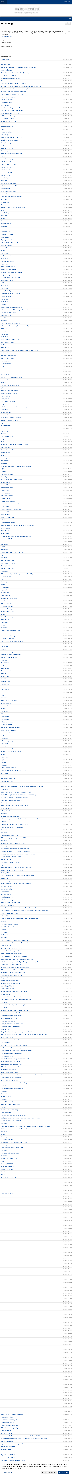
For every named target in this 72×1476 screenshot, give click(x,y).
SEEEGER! (3, 331)
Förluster (3, 601)
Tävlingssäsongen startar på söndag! (11, 857)
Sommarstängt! (5, 59)
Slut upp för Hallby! (6, 132)
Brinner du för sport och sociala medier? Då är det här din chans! (19, 919)
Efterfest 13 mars (6, 248)
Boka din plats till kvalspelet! (9, 186)
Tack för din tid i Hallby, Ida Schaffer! (11, 377)
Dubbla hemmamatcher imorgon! (10, 727)
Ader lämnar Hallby (6, 889)
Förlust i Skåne (5, 485)
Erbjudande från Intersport (8, 730)
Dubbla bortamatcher (7, 487)
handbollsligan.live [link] (6, 36)
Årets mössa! (4, 773)
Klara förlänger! (5, 237)
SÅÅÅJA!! (3, 1086)
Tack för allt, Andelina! (7, 100)
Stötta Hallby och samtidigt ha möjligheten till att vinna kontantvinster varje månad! (24, 910)
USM (2, 714)
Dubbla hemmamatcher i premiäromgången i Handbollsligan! (18, 67)
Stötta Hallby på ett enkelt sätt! (9, 242)
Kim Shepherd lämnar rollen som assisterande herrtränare (18, 854)
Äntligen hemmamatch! (7, 517)
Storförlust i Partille (6, 256)
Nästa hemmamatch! (7, 280)
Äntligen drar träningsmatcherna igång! (12, 870)
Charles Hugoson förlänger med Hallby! (12, 94)
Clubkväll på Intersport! (7, 1422)
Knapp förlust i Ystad (7, 781)
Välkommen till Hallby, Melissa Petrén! (12, 1088)
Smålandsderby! (5, 498)
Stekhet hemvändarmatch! (8, 501)
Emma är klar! (5, 105)
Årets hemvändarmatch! (8, 1139)
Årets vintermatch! (6, 1112)
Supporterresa (5, 684)
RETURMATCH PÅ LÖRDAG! (8, 768)
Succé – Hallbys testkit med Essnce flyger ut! (13, 770)
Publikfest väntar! (6, 547)
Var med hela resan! (6, 102)
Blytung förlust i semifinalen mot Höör (12, 1024)
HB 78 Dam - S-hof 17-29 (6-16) (9, 1110)
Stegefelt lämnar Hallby (7, 1102)
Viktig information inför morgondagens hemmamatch (16, 536)
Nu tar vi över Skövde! (7, 1037)
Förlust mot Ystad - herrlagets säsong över (13, 972)
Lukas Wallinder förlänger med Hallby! (12, 951)
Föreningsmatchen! (6, 1096)
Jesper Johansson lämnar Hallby (10, 339)
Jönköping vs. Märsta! (7, 1169)
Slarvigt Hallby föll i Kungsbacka (10, 1153)
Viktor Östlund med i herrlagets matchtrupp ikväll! (15, 1059)
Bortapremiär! (5, 711)
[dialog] (36, 1468)
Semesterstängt (5, 881)
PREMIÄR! (3, 762)
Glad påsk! (4, 937)
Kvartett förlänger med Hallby (9, 913)
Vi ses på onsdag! (6, 143)
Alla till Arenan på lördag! (8, 636)
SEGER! (3, 145)
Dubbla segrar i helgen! (7, 1441)
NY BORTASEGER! (6, 703)
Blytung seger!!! (5, 399)
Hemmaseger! (5, 205)
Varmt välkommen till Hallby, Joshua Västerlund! (14, 956)
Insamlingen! (4, 932)
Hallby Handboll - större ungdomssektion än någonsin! (16, 326)
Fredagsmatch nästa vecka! (9, 598)
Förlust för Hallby (6, 679)
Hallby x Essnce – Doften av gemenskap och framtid (16, 792)
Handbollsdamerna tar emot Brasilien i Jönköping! (15, 73)
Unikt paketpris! (5, 878)
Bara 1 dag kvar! (5, 458)
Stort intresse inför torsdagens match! (12, 641)
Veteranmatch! (5, 304)
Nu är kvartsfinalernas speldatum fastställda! (14, 991)
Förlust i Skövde (5, 194)
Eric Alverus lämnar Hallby (8, 183)
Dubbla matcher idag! (7, 603)
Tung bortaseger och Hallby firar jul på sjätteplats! (15, 1142)
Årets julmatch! (5, 506)
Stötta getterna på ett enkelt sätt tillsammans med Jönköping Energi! (20, 350)
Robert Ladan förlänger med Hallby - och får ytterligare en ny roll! (19, 962)
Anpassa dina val (7, 1472)
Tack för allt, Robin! (6, 172)
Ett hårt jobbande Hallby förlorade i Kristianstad (14, 1129)
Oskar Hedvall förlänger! (8, 267)
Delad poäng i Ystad (6, 315)
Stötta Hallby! (4, 622)
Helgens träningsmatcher (8, 1447)
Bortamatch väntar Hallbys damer (10, 385)
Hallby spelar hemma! (7, 148)
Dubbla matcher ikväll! (7, 722)
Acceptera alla (63, 1472)
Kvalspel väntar (5, 188)
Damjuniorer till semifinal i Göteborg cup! (12, 1414)
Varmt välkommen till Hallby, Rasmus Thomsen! (14, 940)
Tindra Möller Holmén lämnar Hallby (11, 417)
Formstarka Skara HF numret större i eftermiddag (15, 1010)
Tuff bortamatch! (5, 681)
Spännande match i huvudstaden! (10, 277)
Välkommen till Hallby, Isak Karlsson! (11, 1053)
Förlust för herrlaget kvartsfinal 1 (10, 983)
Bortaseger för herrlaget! (8, 1193)
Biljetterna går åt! (6, 364)
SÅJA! (2, 129)
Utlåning (3, 434)
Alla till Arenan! (5, 644)
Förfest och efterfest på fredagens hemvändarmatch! (16, 466)
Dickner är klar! (5, 124)
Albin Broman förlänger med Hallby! (11, 964)
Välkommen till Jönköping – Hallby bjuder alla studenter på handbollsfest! (22, 819)
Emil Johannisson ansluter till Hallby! (11, 78)
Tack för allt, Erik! (5, 170)
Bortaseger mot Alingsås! (8, 1021)
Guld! (2, 81)
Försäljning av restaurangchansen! (11, 654)
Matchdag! (7, 23)
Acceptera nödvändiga (49, 1472)
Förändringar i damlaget (8, 477)
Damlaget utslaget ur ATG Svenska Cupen (13, 827)
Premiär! (3, 746)
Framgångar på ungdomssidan (10, 140)
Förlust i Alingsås (5, 482)
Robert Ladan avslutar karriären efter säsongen (15, 407)
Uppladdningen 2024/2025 (8, 1455)
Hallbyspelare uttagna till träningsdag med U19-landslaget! (18, 574)
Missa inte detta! (5, 396)
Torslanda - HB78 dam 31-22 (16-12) (11, 1048)
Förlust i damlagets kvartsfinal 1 (10, 980)
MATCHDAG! (4, 258)
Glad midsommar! (6, 62)
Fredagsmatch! (5, 593)
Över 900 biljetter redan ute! (9, 657)
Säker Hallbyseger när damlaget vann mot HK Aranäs (16, 1051)
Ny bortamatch (5, 663)
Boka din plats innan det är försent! (11, 630)
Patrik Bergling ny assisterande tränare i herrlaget (15, 851)
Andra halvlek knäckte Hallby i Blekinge (12, 1147)
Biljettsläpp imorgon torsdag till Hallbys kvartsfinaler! (16, 999)
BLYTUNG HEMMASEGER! (8, 296)
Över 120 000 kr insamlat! (8, 342)
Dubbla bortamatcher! (7, 447)
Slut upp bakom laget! (7, 609)
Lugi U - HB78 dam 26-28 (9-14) (9, 1072)
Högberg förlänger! (6, 240)
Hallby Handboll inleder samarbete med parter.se (15, 805)
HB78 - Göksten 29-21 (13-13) (9, 1018)
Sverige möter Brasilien (7, 733)
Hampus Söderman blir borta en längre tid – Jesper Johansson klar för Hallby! (23, 787)
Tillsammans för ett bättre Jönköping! (11, 307)
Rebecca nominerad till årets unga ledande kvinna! (15, 310)
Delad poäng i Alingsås (7, 811)
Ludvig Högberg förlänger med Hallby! (12, 948)
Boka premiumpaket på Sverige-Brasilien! (13, 552)
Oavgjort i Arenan (6, 514)
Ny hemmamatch (5, 533)
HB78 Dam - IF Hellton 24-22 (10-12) (10, 1166)
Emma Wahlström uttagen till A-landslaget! (13, 1005)
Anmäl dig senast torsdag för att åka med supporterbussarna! (19, 1083)
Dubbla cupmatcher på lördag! (9, 835)
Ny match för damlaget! (7, 617)
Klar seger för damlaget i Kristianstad (11, 1121)
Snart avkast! (4, 299)
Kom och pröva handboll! (8, 563)
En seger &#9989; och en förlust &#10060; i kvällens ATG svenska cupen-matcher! (24, 1438)
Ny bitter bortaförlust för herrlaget (11, 442)
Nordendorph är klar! (7, 126)
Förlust (3, 218)
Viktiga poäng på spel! (7, 606)
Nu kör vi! (3, 210)
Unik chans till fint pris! (7, 560)
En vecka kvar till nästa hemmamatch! (11, 272)
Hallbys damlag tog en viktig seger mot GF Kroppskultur (17, 838)
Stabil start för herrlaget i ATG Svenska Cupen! (14, 824)
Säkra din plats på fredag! (8, 164)
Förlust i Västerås (6, 412)
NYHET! (3, 1174)
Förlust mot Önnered (7, 749)
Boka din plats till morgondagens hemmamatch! (14, 520)
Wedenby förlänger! (6, 245)
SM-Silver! (3, 929)
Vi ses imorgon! (5, 135)
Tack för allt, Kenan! (6, 167)
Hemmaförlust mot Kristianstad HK (11, 1104)
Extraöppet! (4, 649)
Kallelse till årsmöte (6, 70)
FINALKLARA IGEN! (6, 199)
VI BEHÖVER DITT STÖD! (7, 927)
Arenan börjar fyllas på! (7, 986)
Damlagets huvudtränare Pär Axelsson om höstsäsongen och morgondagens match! (25, 1126)
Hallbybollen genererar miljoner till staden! (13, 207)
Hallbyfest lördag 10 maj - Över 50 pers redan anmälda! (17, 959)
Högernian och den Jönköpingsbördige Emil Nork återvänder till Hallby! (21, 86)
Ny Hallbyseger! (5, 566)
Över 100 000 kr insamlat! (8, 358)
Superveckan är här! (7, 1417)
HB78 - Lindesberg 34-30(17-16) (9, 1080)
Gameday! (4, 221)
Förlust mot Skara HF (7, 1449)
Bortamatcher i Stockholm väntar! (10, 294)
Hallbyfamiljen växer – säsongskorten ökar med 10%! (16, 867)
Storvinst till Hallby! (6, 539)
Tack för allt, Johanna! (7, 178)
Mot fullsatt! (4, 345)
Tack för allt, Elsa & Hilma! (8, 1457)
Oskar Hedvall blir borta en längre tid (11, 137)
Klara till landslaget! (6, 725)
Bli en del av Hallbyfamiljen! (9, 1420)
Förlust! (3, 1134)
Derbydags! (4, 698)
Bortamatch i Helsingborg (8, 652)
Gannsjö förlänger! (6, 886)
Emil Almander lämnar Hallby (9, 1158)
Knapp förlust (5, 716)
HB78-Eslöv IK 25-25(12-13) (8, 1177)
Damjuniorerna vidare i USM (9, 700)
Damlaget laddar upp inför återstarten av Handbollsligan (17, 525)
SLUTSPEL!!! (4, 1002)
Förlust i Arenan (5, 452)
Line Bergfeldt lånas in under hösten (11, 873)
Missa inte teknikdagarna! (8, 97)
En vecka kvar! (5, 374)
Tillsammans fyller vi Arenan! (9, 393)
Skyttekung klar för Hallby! (8, 75)
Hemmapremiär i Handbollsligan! (10, 902)
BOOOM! (3, 318)
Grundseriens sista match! (8, 191)
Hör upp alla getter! (6, 859)
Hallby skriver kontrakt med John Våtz (11, 153)
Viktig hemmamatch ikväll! (8, 401)
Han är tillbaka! (5, 461)
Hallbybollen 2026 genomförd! (9, 420)
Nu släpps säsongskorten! (8, 121)
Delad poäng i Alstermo (7, 496)
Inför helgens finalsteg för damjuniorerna (13, 1460)
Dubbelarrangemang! (7, 741)
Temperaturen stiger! (7, 808)
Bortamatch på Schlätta (7, 234)
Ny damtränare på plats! (8, 450)
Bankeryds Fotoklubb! (7, 436)
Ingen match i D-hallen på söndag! (10, 862)
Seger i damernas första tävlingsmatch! (12, 1444)
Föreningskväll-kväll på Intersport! (10, 816)
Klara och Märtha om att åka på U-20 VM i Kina (14, 83)
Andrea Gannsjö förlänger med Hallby (12, 110)
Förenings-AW (5, 202)
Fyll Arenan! (4, 180)
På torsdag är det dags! (7, 638)
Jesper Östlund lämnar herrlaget (10, 113)
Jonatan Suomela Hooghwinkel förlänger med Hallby (16, 883)
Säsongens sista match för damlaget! (11, 197)
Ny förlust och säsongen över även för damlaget (15, 967)
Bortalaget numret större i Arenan (10, 1026)
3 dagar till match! (6, 587)
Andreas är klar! (5, 232)
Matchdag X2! (4, 1137)
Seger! (2, 579)
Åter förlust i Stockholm (7, 1433)
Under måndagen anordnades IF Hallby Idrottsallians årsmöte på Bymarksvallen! (24, 1034)
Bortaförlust (4, 380)
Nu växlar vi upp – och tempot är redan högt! (13, 91)
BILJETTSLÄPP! (5, 690)
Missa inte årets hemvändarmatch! (11, 509)
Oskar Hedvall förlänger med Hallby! (11, 954)
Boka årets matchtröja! (7, 897)
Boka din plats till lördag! (8, 522)
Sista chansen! (5, 789)
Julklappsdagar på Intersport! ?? (10, 504)
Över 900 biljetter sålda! (7, 568)
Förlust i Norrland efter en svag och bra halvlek (14, 444)
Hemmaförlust (5, 347)
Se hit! (2, 366)
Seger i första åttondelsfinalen (10, 1425)
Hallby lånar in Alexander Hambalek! (11, 1067)
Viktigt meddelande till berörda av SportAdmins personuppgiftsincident (21, 1075)
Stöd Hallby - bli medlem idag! (9, 924)
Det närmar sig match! (7, 474)
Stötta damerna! (5, 493)
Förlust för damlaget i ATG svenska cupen (13, 843)
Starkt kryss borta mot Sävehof (10, 1040)
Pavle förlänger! (5, 213)
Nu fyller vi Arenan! (6, 978)
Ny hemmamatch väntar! (8, 611)
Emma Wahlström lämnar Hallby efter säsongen (14, 1045)
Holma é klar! (4, 329)
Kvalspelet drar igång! (7, 159)
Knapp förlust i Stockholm (8, 261)
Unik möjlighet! (5, 544)
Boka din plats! (5, 490)
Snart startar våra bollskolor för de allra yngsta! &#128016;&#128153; (20, 1436)
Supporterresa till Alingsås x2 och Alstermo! (13, 1115)
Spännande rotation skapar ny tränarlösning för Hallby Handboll (19, 89)
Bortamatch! (4, 415)
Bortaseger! (4, 660)
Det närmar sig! (5, 361)
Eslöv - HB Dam (5, 1029)
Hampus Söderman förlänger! (9, 390)
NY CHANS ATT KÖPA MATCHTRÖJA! (11, 751)
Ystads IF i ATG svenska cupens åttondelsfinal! (14, 797)
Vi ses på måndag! (6, 291)
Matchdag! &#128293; (7, 1164)
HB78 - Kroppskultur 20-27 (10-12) (10, 1061)
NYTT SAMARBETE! (6, 894)
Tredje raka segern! (6, 275)
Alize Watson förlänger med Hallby (11, 108)
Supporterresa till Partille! (8, 989)
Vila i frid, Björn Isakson (7, 118)
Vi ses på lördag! (5, 1042)
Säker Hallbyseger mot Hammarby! (11, 1077)
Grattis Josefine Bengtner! (8, 269)
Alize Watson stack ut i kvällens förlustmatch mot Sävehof (17, 1013)
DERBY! (3, 695)
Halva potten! (4, 549)
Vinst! (2, 1161)
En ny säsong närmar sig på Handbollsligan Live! (15, 848)
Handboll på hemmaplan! (8, 778)
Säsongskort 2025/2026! (7, 945)
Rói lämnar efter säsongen (8, 312)
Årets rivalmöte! (5, 595)
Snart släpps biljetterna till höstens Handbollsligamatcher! (17, 875)
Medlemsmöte (5, 935)
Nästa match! (4, 687)
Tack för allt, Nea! (6, 162)
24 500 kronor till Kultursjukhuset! (10, 116)
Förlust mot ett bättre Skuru (8, 1069)
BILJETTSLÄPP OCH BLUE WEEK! (9, 555)
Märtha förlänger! (6, 223)
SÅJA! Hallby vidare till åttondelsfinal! (11, 800)
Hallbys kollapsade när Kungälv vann (11, 1064)
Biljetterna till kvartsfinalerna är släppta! (12, 997)
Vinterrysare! (4, 409)
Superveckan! (5, 590)
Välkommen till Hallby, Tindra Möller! (11, 1015)
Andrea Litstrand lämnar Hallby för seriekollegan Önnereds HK (19, 908)
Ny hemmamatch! (6, 426)
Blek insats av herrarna (7, 1056)
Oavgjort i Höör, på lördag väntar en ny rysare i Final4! (16, 1032)
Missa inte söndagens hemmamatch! (11, 479)
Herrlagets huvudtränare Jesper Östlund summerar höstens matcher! (21, 1118)
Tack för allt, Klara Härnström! (9, 905)
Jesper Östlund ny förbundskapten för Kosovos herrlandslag (18, 795)
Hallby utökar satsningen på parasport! (12, 1428)
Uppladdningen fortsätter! (8, 355)
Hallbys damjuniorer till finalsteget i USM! (12, 970)
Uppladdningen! (5, 65)
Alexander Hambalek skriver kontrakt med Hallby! (15, 943)
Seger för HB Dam (6, 1430)
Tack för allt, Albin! (6, 175)
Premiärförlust (5, 719)
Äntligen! (3, 471)
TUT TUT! (3, 921)
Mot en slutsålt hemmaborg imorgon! (11, 975)
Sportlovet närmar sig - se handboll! (11, 323)
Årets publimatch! (6, 576)
